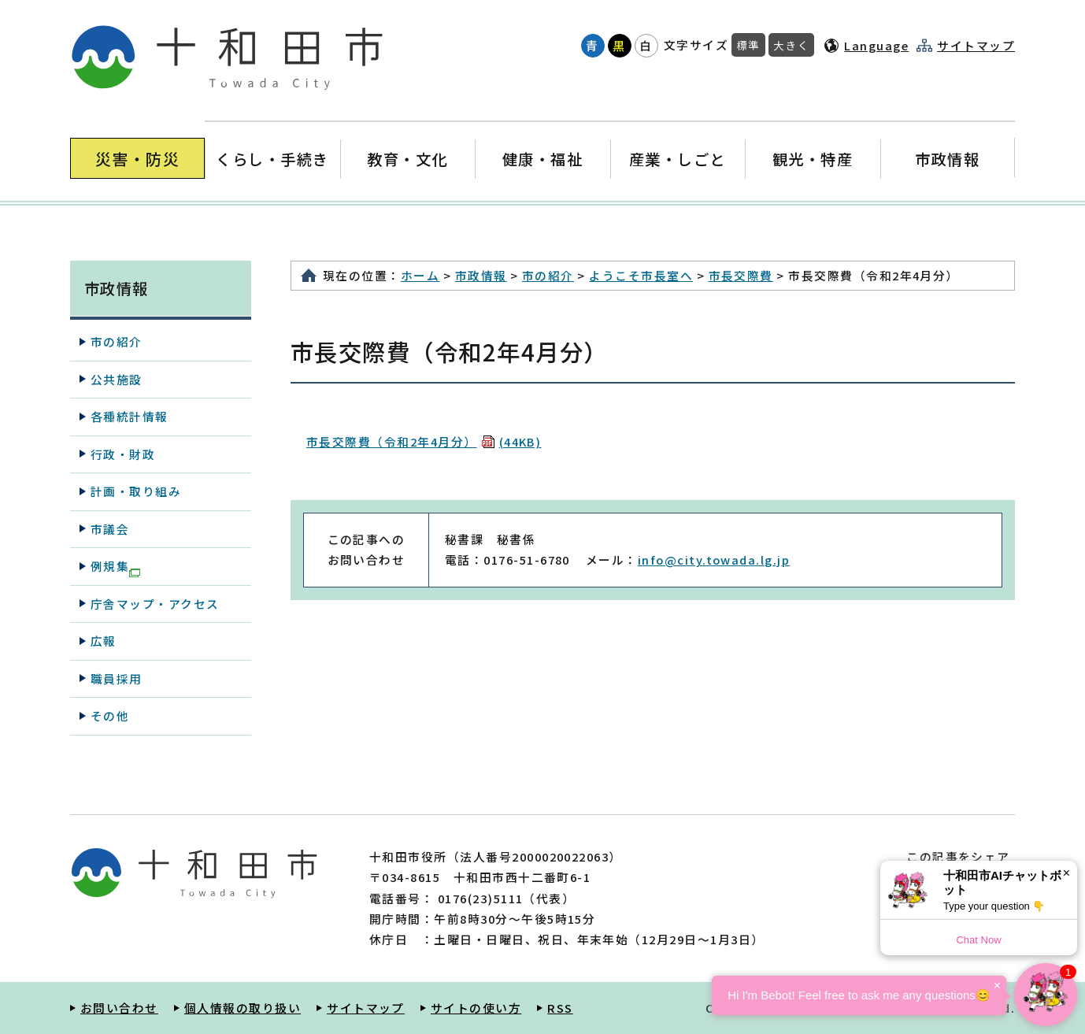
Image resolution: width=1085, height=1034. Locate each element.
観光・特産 (812, 158)
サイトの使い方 (476, 1007)
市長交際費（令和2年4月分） (423, 441)
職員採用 (117, 678)
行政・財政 (123, 454)
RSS (559, 1007)
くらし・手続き (272, 158)
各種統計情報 (129, 416)
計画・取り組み (136, 491)
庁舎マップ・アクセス (155, 603)
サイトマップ (976, 46)
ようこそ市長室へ (641, 275)
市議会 (110, 529)
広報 (104, 640)
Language (876, 45)
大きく (791, 45)
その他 (110, 715)
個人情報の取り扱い (242, 1007)
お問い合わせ (119, 1007)
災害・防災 (137, 158)
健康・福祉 (542, 158)
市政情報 (947, 158)
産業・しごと (677, 158)
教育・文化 (407, 158)
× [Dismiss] (1066, 873)
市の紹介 (548, 275)
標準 (748, 45)
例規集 (115, 567)
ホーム (420, 275)
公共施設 (117, 379)
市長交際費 (741, 275)
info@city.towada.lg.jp (714, 559)
